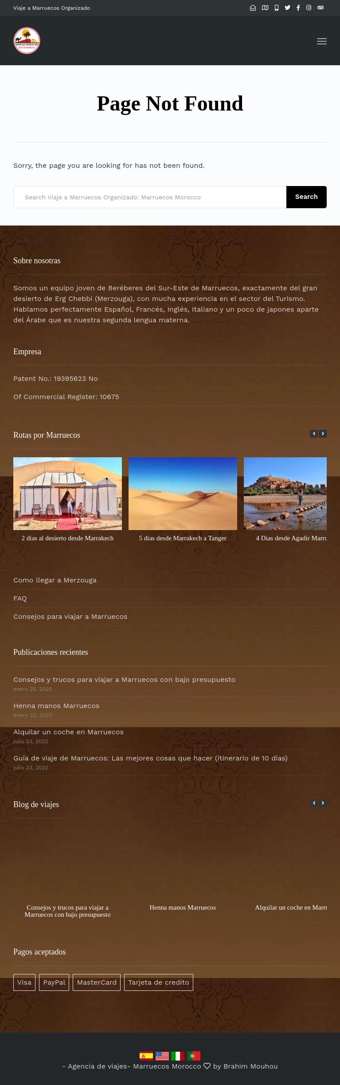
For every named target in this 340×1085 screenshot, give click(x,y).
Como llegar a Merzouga (55, 580)
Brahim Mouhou (250, 1066)
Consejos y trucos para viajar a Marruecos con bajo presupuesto (124, 679)
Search (306, 197)
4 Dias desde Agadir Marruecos (298, 538)
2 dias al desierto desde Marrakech (67, 538)
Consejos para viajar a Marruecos (70, 616)
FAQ (20, 598)
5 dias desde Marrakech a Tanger (183, 538)
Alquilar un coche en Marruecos (68, 732)
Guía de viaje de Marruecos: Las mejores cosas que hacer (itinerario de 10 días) (150, 758)
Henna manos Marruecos (56, 705)
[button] (323, 434)
